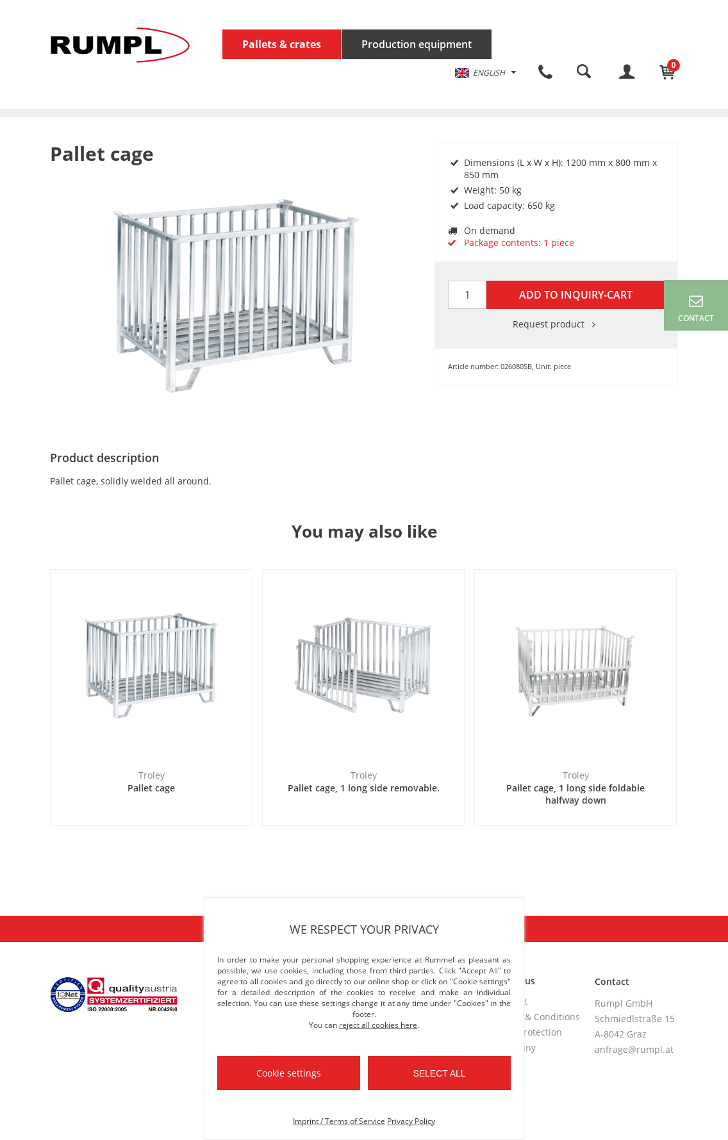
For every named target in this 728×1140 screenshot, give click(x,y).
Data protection (528, 1032)
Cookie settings (288, 1073)
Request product (556, 324)
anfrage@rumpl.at (634, 1049)
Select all (439, 1073)
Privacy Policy (411, 1121)
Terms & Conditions (537, 1017)
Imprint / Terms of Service (339, 1121)
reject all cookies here (378, 1025)
